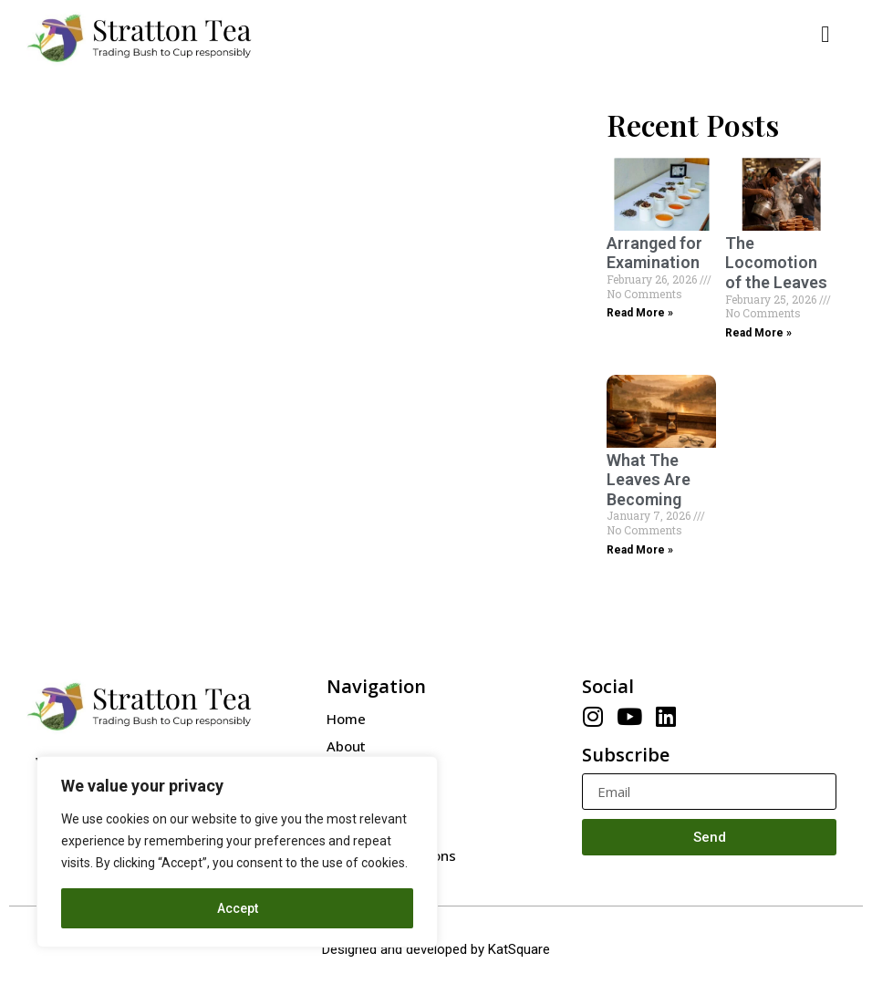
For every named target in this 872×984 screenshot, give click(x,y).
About (346, 746)
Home (346, 719)
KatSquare (519, 949)
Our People (363, 773)
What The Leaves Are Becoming (648, 480)
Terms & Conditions (391, 855)
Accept (237, 908)
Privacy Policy (371, 828)
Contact (352, 801)
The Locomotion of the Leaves (776, 262)
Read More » (640, 312)
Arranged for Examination (654, 253)
